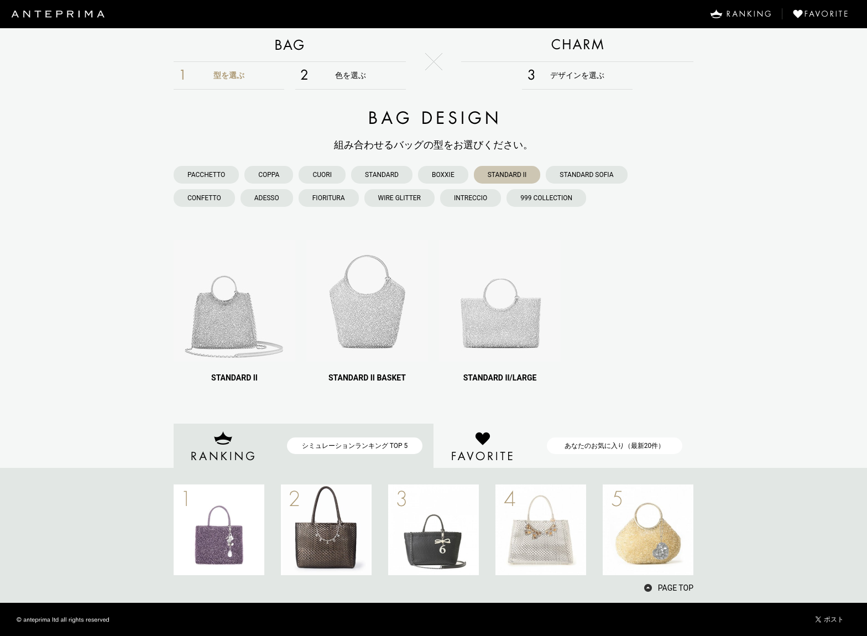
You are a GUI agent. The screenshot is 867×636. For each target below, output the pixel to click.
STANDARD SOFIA (586, 175)
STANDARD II (507, 175)
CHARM (577, 44)
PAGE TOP (675, 587)
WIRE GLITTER (399, 198)
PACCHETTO (206, 175)
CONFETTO (204, 198)
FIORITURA (328, 198)
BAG (290, 44)
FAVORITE (824, 14)
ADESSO (266, 198)
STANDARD (382, 175)
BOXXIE (443, 175)
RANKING (740, 14)
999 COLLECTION (546, 198)
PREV (154, 529)
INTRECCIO (470, 198)
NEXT (712, 529)
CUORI (322, 175)
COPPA (268, 175)
